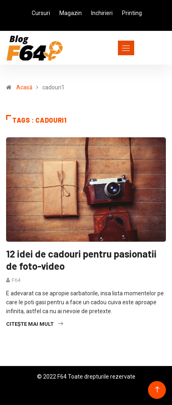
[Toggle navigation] (111, 48)
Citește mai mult (34, 324)
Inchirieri (102, 13)
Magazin (70, 13)
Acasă (24, 87)
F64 (16, 280)
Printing (132, 13)
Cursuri (41, 13)
